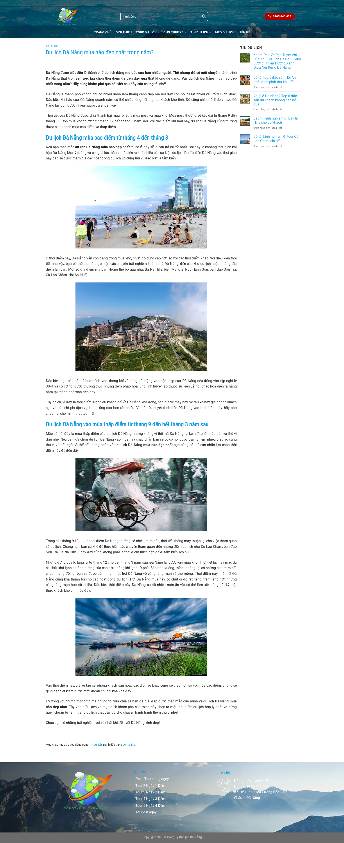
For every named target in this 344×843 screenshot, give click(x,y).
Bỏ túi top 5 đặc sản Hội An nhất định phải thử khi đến (274, 79)
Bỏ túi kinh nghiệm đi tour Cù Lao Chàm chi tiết (275, 138)
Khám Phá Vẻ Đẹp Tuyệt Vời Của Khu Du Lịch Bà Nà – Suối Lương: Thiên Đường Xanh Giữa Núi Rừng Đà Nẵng (277, 61)
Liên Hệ (244, 32)
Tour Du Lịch (148, 32)
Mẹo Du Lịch (225, 32)
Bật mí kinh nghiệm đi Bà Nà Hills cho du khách (275, 120)
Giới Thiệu (124, 32)
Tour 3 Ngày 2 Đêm (150, 792)
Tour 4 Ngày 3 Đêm (150, 799)
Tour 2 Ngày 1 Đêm (150, 786)
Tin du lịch (200, 32)
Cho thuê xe (174, 32)
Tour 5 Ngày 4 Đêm (150, 806)
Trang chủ (103, 32)
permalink (129, 744)
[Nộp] (204, 16)
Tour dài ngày (146, 812)
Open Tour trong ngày (152, 779)
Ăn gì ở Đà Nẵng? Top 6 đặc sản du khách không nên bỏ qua (275, 100)
